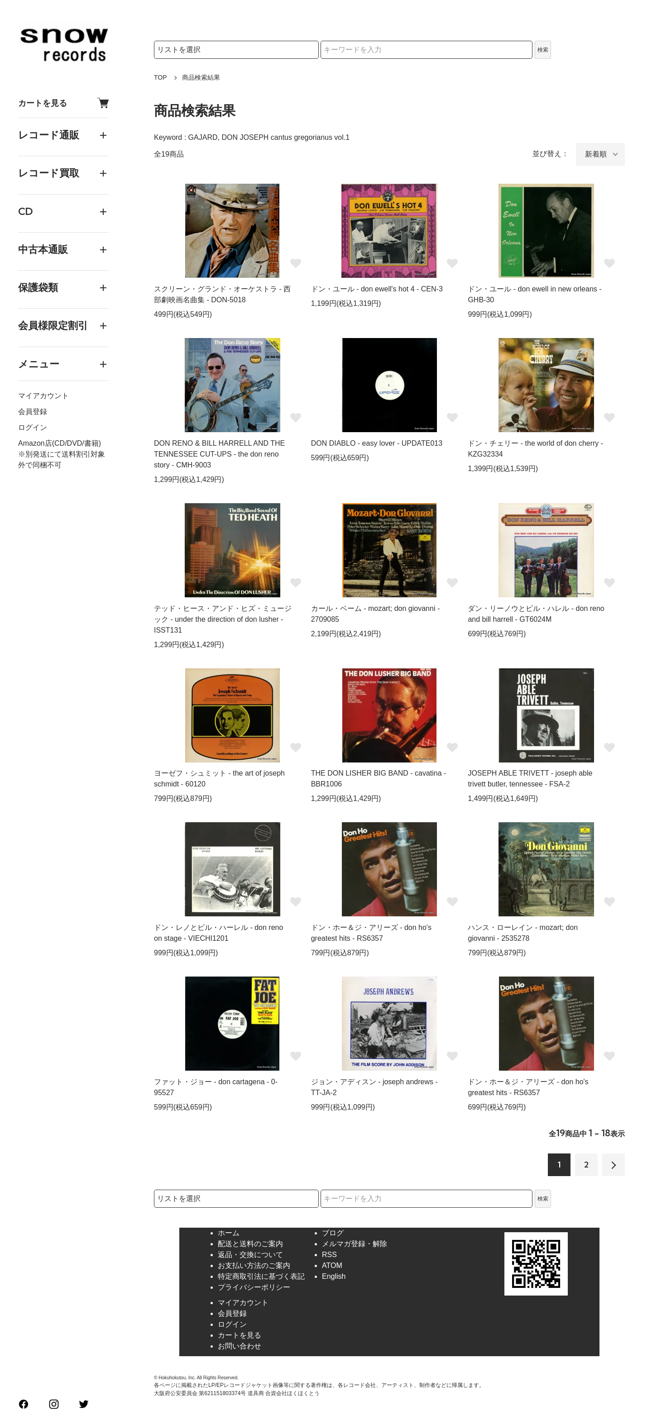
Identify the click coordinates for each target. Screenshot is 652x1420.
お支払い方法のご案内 (254, 1265)
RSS (329, 1254)
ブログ (333, 1233)
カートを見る (63, 103)
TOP (160, 77)
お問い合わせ (239, 1346)
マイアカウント (43, 396)
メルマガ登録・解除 (354, 1244)
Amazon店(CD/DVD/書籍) (59, 443)
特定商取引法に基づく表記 (261, 1276)
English (333, 1276)
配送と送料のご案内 (250, 1244)
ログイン (32, 427)
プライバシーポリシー (254, 1287)
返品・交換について (250, 1254)
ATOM (332, 1265)
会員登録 (32, 411)
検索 (542, 50)
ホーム (229, 1233)
